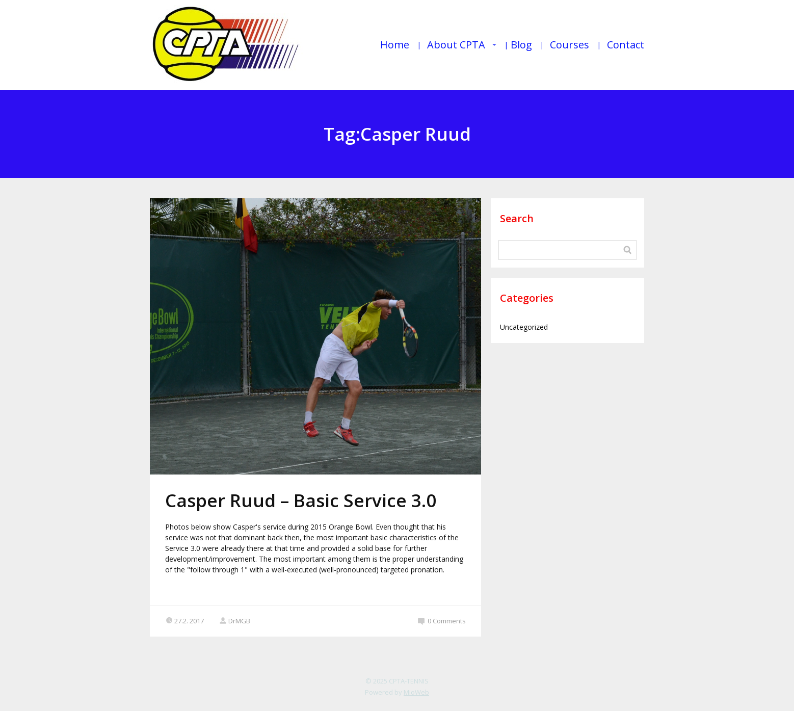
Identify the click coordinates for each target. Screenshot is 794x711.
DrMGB (234, 620)
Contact (625, 44)
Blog (521, 44)
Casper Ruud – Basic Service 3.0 (300, 500)
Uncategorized (524, 327)
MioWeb (416, 692)
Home (394, 44)
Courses (569, 44)
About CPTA (456, 44)
